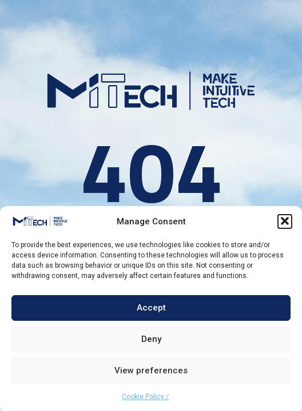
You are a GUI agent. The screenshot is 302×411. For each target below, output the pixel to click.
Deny (151, 340)
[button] (285, 222)
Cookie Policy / (145, 397)
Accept (151, 309)
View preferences (151, 371)
